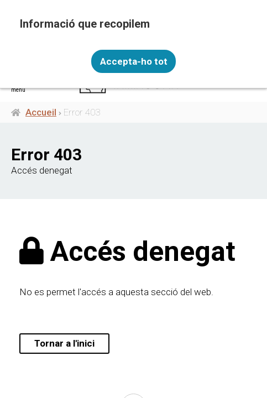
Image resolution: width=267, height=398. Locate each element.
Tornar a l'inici (64, 343)
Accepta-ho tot (133, 61)
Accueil (40, 112)
